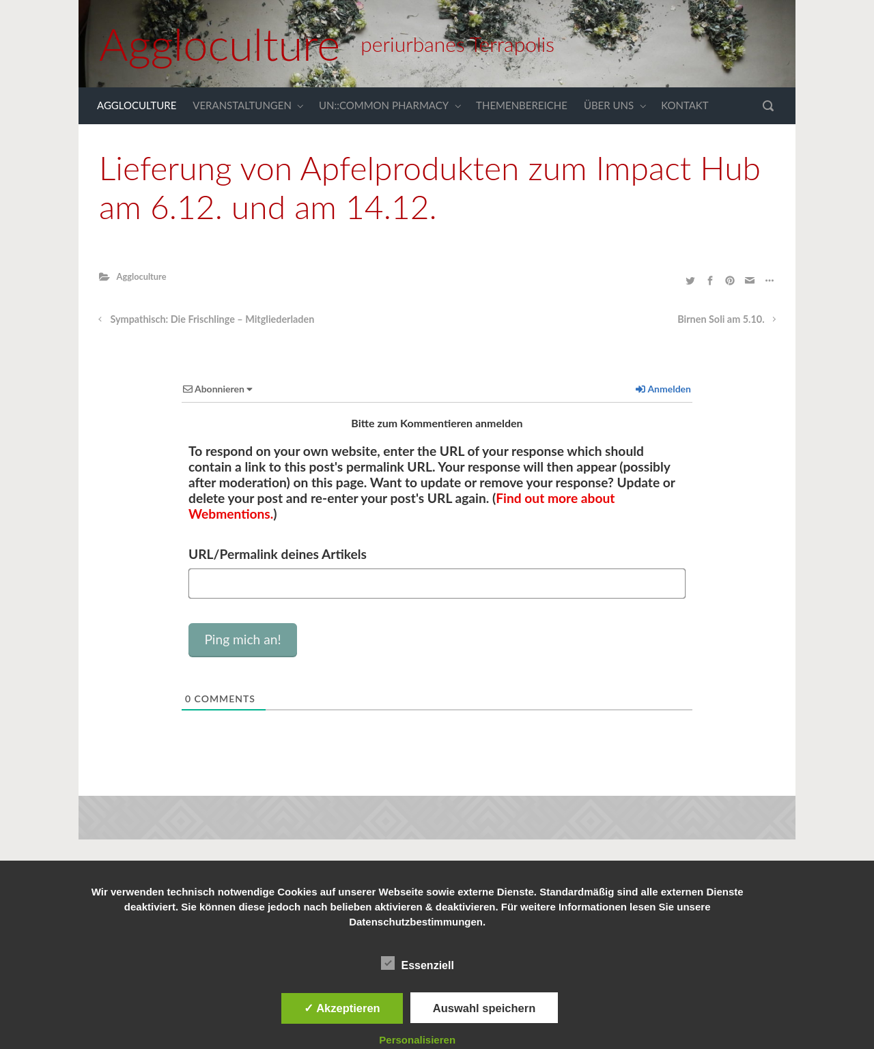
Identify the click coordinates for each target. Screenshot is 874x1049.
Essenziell (417, 963)
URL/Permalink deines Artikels (277, 554)
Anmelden (663, 388)
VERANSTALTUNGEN (242, 105)
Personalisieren (417, 1040)
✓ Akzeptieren (342, 1008)
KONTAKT (685, 105)
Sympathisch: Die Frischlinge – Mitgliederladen (213, 319)
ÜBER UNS (609, 105)
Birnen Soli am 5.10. (720, 319)
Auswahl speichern (484, 1008)
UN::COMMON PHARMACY (384, 105)
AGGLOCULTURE (136, 105)
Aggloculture (219, 43)
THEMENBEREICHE (521, 105)
